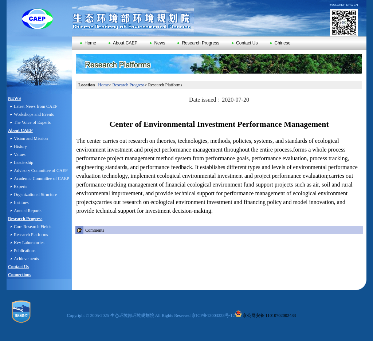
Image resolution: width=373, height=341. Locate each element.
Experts (20, 186)
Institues (21, 202)
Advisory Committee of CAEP (41, 170)
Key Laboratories (29, 242)
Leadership (23, 162)
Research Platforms (31, 234)
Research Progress (198, 43)
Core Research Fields (32, 226)
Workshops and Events (34, 114)
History (20, 146)
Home (88, 43)
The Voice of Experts (32, 122)
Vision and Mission (31, 138)
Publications (24, 250)
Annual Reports (28, 210)
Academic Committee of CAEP (41, 178)
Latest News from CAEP (36, 106)
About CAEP (123, 43)
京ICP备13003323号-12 (213, 315)
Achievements (26, 258)
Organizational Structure (35, 194)
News (157, 43)
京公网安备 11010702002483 (265, 315)
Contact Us (245, 43)
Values (19, 154)
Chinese (280, 43)
